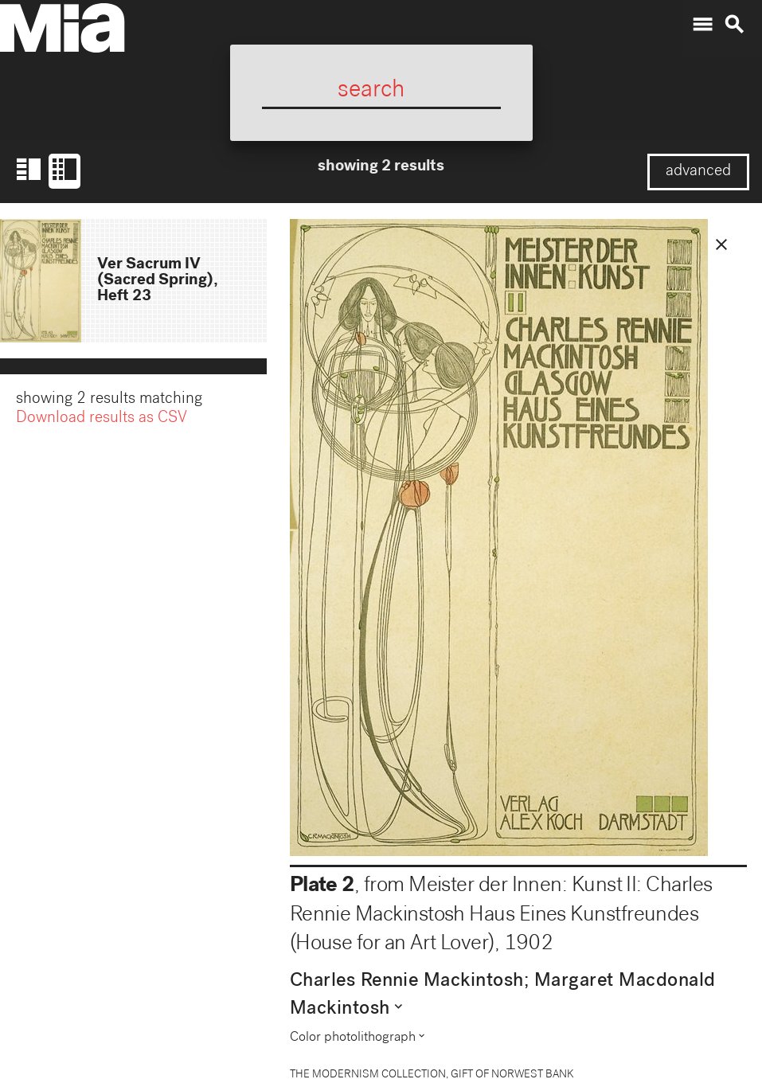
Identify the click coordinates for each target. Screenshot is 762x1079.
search (734, 25)
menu (702, 25)
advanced (698, 172)
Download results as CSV (101, 420)
